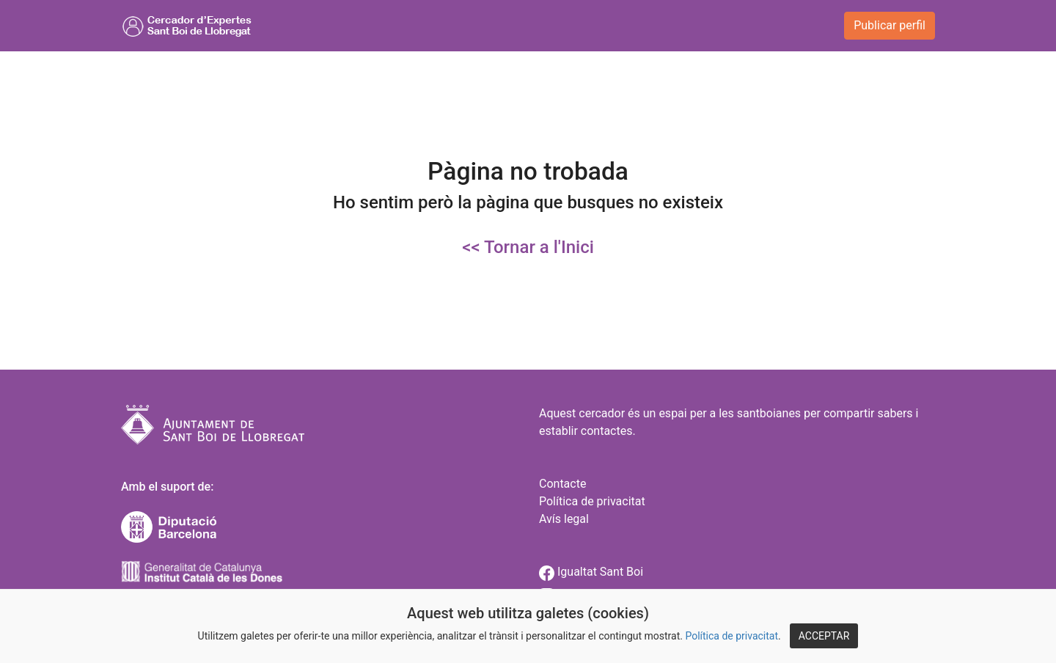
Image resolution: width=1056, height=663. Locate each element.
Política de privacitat (731, 636)
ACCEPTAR (824, 636)
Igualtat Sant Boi (591, 572)
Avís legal (564, 519)
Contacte (562, 484)
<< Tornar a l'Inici (528, 247)
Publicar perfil (889, 25)
